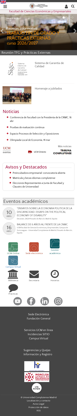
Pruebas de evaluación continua (27, 127)
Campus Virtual (38, 338)
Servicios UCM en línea (38, 330)
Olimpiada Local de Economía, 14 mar (30, 140)
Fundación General (38, 318)
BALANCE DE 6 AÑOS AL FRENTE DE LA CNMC (42, 224)
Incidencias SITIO (38, 334)
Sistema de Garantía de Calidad (49, 64)
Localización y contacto (38, 400)
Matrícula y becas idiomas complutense (34, 178)
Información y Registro (38, 354)
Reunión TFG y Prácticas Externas (25, 53)
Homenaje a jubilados (48, 88)
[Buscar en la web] (72, 6)
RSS (39, 410)
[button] (6, 31)
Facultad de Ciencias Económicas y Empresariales (40, 11)
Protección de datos (38, 407)
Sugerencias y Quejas (37, 350)
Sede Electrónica (38, 314)
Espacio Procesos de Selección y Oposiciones (34, 133)
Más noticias (64, 146)
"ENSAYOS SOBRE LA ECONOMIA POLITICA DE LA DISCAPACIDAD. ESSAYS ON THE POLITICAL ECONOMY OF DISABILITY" (44, 212)
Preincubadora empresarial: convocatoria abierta (39, 173)
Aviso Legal (38, 404)
